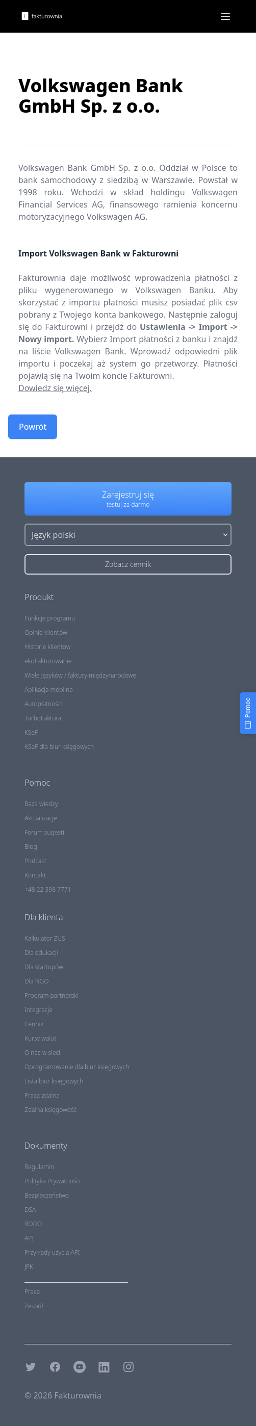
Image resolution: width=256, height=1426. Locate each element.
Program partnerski (51, 995)
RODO (33, 1224)
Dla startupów (43, 967)
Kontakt (35, 875)
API (29, 1238)
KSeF (31, 732)
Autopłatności (43, 703)
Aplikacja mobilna (48, 689)
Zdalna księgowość (50, 1109)
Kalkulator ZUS (44, 938)
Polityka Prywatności (52, 1181)
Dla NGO (36, 981)
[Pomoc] (248, 713)
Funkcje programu (49, 618)
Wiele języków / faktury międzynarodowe (80, 675)
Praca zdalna (42, 1095)
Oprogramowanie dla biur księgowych (76, 1066)
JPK (28, 1266)
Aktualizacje (40, 818)
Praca (32, 1291)
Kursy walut (40, 1038)
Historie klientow (47, 646)
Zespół (33, 1306)
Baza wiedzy (41, 803)
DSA (30, 1209)
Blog (30, 846)
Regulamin (39, 1166)
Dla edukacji (41, 952)
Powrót (32, 426)
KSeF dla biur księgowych (59, 746)
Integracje (38, 1009)
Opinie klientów (45, 632)
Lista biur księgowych (53, 1081)
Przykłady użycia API (52, 1252)
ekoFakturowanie (47, 661)
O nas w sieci (42, 1052)
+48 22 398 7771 (47, 889)
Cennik (33, 1024)
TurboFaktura (42, 718)
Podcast (35, 861)
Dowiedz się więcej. (55, 388)
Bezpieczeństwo (46, 1195)
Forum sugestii (45, 832)
